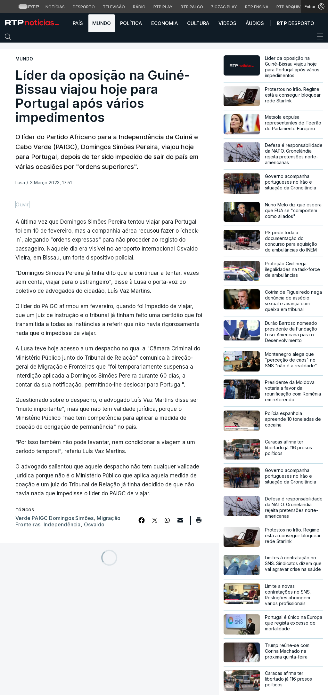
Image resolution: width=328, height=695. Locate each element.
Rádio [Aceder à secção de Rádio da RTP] (139, 6)
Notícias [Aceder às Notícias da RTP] (55, 6)
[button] (9, 38)
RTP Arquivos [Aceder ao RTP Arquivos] (291, 6)
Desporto (295, 23)
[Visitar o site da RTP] (29, 6)
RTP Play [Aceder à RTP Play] (163, 6)
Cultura (198, 23)
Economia (164, 23)
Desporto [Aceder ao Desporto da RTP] (84, 6)
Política (131, 23)
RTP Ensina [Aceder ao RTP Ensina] (256, 6)
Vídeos (227, 23)
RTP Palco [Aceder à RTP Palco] (192, 6)
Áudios (255, 23)
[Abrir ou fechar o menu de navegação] (318, 37)
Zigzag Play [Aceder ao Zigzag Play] (224, 6)
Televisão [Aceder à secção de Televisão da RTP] (114, 6)
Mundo (101, 23)
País (78, 23)
